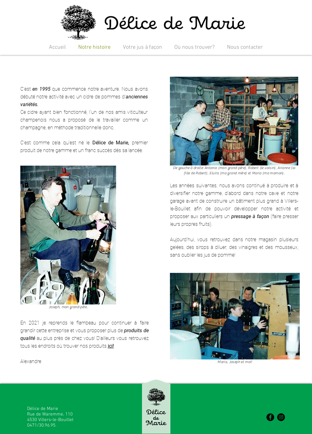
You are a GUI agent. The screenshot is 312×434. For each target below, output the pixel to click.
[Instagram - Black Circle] (281, 417)
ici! (111, 346)
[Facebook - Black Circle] (270, 417)
